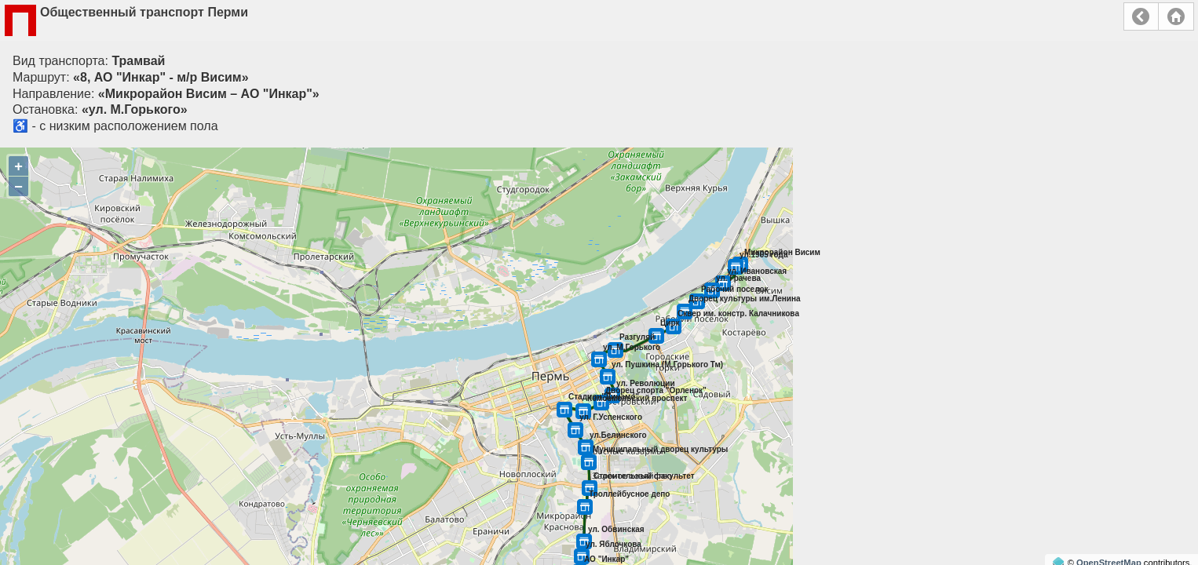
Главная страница (1176, 16)
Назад (1141, 16)
